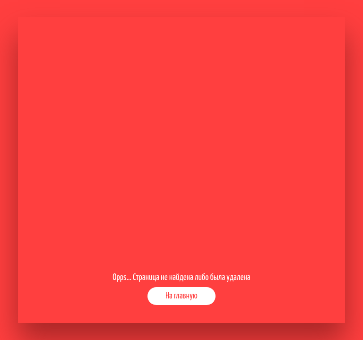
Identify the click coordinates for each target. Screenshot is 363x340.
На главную (181, 296)
